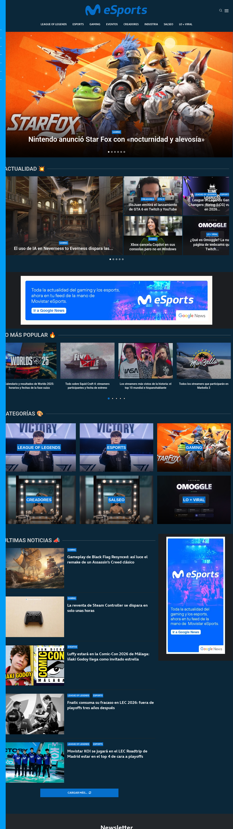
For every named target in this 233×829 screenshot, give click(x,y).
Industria (151, 24)
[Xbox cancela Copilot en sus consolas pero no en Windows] (153, 235)
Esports (78, 24)
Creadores (131, 24)
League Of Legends (54, 24)
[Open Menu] (227, 11)
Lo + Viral (185, 24)
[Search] (221, 10)
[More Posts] (79, 793)
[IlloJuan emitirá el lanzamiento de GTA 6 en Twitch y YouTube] (153, 195)
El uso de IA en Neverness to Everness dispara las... (63, 248)
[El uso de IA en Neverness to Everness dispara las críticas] (63, 215)
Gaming (95, 24)
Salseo (168, 24)
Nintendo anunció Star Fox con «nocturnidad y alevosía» (116, 139)
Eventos (112, 24)
